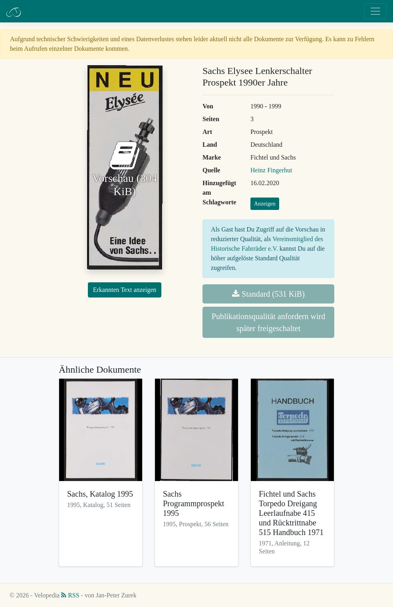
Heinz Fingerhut (271, 170)
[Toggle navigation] (375, 11)
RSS (70, 595)
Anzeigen (265, 204)
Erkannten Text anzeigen (125, 289)
